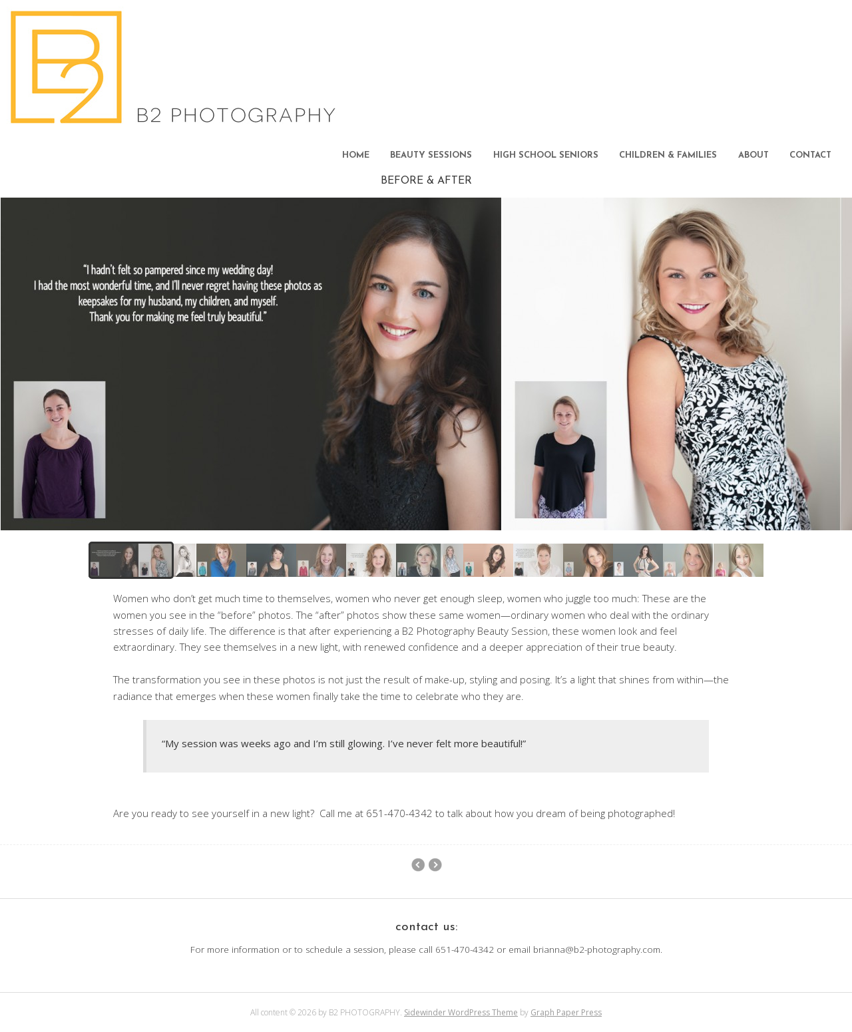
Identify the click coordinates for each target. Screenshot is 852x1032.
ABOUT (753, 155)
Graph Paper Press (566, 1012)
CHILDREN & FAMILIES (668, 155)
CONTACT (810, 155)
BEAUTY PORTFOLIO (435, 865)
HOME (355, 155)
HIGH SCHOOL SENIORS (545, 155)
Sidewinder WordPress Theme (461, 1012)
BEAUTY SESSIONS (431, 155)
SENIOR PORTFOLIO (418, 865)
